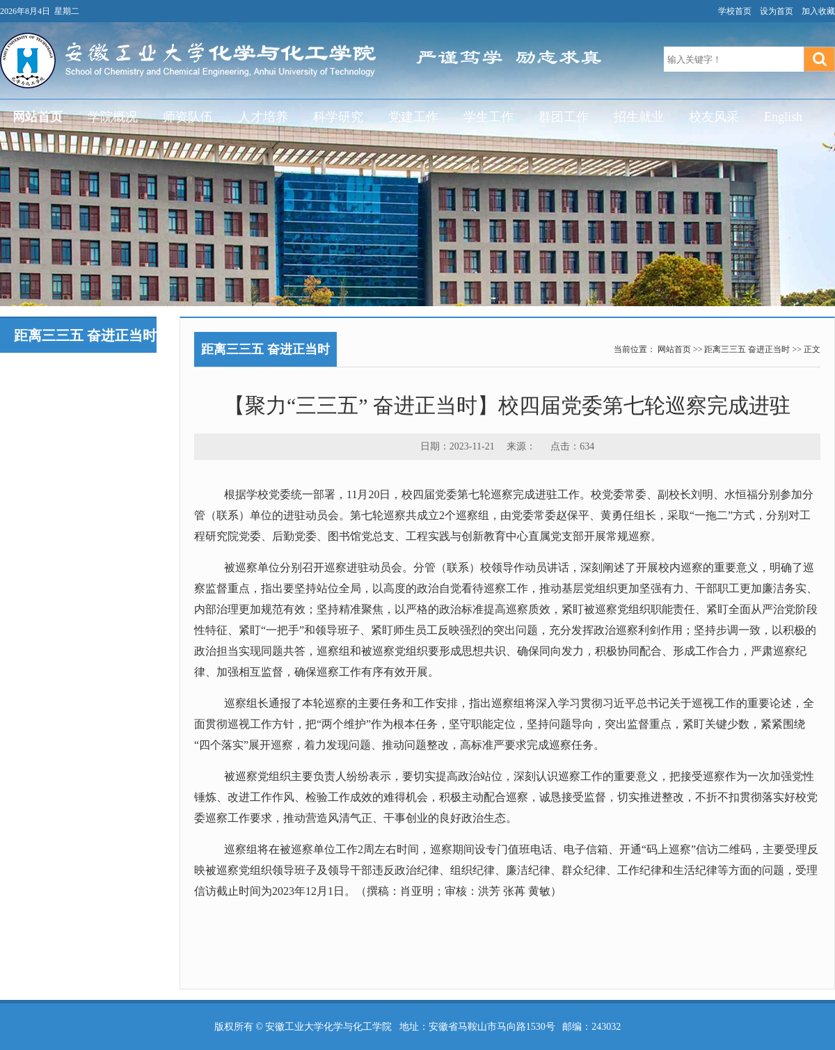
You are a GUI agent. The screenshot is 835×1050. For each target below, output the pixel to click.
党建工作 (413, 117)
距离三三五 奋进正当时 (747, 349)
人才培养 (263, 117)
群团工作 (564, 117)
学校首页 (735, 11)
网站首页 (38, 117)
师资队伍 (188, 117)
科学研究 (338, 117)
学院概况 (113, 117)
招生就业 (639, 117)
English (783, 117)
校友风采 (714, 117)
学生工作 (488, 117)
